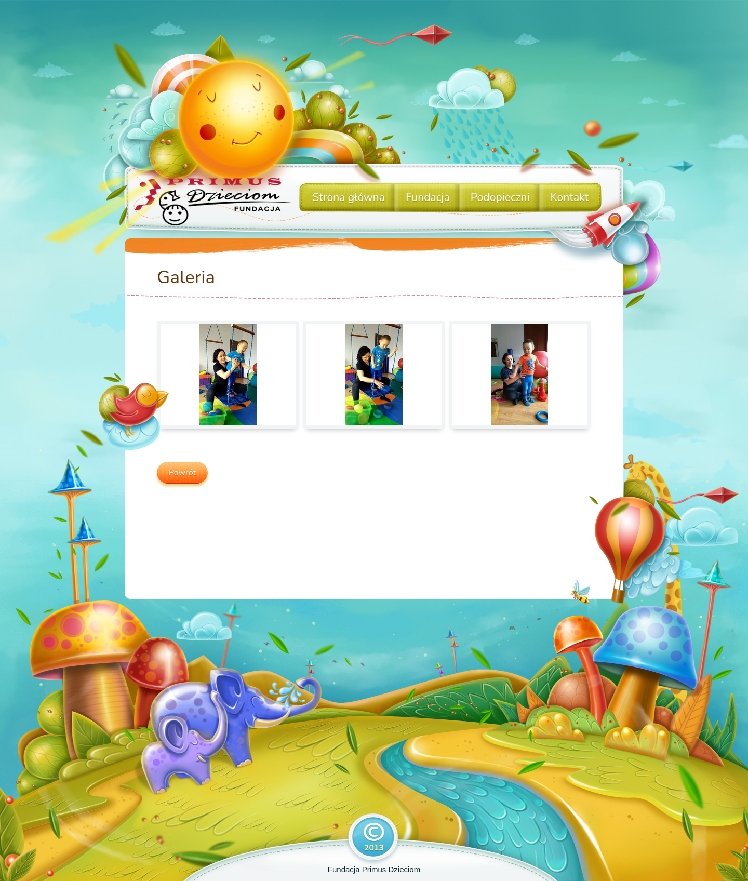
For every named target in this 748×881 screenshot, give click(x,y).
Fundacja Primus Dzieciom (374, 869)
